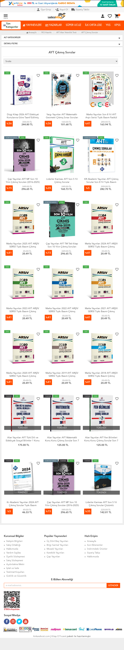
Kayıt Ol (61, 10)
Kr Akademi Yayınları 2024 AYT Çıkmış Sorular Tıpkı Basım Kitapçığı (23, 505)
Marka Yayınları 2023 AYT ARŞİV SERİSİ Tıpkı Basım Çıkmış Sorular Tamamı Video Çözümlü (22, 311)
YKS (108, 25)
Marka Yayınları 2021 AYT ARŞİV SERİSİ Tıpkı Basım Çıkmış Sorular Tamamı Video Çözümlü (101, 311)
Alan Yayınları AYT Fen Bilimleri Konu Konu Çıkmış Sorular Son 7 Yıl (101, 440)
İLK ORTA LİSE (93, 25)
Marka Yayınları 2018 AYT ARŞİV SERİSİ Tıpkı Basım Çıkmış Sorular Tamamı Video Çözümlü (101, 376)
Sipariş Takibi (80, 10)
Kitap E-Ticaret (59, 636)
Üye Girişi (43, 10)
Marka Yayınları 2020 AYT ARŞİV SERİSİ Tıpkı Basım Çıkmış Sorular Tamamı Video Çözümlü (22, 376)
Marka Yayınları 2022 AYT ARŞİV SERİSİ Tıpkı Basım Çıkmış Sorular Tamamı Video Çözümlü (62, 311)
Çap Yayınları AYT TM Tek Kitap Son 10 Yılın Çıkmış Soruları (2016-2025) (62, 247)
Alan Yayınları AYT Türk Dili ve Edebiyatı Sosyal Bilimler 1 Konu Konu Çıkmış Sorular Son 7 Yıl (23, 440)
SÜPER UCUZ (73, 25)
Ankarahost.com (41, 636)
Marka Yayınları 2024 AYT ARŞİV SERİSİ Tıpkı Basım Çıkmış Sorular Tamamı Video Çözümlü (101, 247)
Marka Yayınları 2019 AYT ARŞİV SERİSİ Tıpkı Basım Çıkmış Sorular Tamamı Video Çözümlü (62, 376)
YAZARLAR (53, 25)
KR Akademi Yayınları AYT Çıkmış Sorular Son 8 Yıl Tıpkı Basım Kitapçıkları (101, 182)
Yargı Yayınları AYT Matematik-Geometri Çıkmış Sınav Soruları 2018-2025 (62, 117)
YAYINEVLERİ (32, 25)
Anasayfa (31, 33)
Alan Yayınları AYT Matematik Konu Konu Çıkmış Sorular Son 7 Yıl (62, 440)
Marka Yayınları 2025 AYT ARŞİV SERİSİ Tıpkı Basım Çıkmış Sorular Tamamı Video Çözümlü (22, 247)
